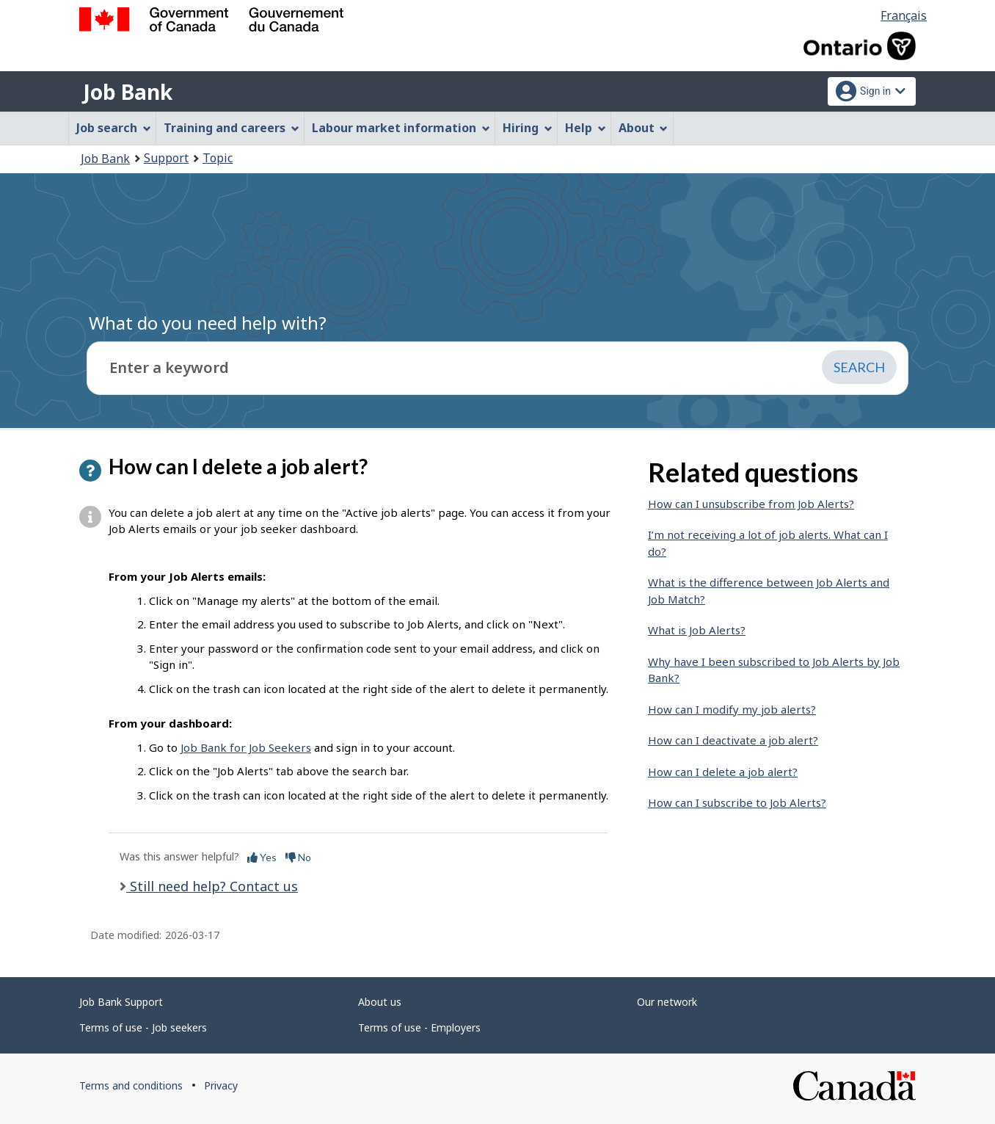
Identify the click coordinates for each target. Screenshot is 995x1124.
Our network (667, 1002)
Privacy (221, 1085)
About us (379, 1002)
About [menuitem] (643, 128)
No (298, 857)
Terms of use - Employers (419, 1027)
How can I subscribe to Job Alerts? (737, 802)
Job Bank (127, 92)
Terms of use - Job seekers (143, 1027)
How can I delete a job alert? (723, 771)
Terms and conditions (131, 1085)
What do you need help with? (208, 323)
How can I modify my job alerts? (732, 709)
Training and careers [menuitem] (231, 128)
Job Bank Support (121, 1002)
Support (166, 158)
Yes (262, 857)
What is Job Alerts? (697, 630)
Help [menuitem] (585, 128)
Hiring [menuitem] (528, 128)
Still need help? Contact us (212, 886)
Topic (218, 158)
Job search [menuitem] (113, 128)
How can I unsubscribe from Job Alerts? (751, 503)
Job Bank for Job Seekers (246, 747)
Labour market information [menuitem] (401, 128)
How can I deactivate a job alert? (733, 740)
